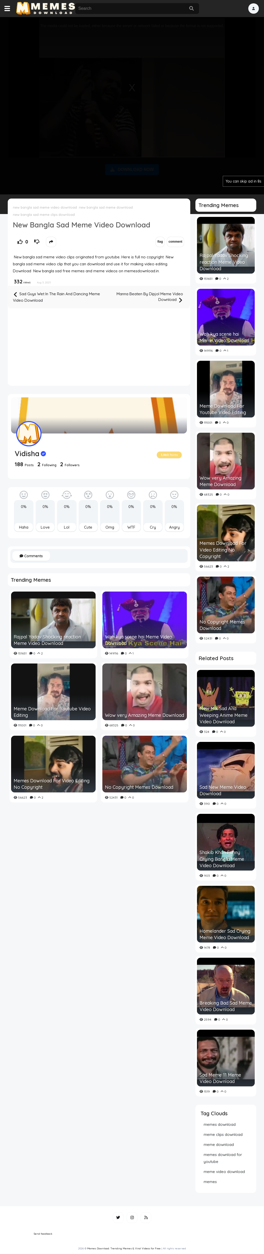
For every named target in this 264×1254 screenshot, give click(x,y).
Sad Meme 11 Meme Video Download (220, 1078)
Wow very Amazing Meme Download (144, 715)
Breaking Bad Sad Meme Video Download (226, 1006)
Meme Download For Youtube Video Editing (52, 712)
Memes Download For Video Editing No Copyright (51, 784)
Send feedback (43, 1233)
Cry (153, 527)
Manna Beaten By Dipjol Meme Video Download (150, 297)
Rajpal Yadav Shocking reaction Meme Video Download (47, 640)
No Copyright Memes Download (139, 787)
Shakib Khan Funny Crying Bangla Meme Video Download (222, 858)
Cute (88, 527)
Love (45, 527)
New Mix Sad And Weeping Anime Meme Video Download (224, 715)
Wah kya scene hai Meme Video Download (138, 640)
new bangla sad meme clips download (44, 214)
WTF (131, 527)
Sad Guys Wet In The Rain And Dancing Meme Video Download (56, 297)
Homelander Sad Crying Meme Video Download (225, 934)
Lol (66, 527)
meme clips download (223, 1134)
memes (210, 1181)
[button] (253, 8)
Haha (23, 527)
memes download (220, 1124)
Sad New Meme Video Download (223, 790)
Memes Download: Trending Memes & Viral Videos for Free (124, 1248)
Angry (174, 527)
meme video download (224, 1171)
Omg (109, 527)
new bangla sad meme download (106, 207)
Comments (31, 556)
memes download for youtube (223, 1158)
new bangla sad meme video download (45, 207)
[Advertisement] (132, 104)
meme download (219, 1144)
